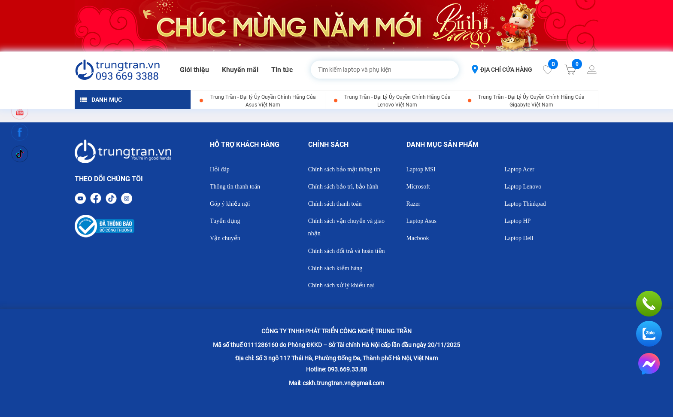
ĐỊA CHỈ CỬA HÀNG (502, 69)
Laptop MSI (421, 169)
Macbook (417, 238)
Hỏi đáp (220, 169)
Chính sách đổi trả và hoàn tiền (346, 251)
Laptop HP (517, 221)
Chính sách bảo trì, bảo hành (343, 186)
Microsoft (418, 186)
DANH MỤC (101, 99)
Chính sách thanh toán (335, 204)
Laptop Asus (421, 221)
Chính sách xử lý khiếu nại (341, 285)
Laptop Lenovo (522, 186)
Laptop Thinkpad (525, 204)
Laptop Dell (518, 238)
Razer (413, 204)
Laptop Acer (519, 169)
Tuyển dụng (225, 221)
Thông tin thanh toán (235, 186)
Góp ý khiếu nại (230, 204)
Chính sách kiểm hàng (335, 268)
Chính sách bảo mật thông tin (344, 169)
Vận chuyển (225, 238)
